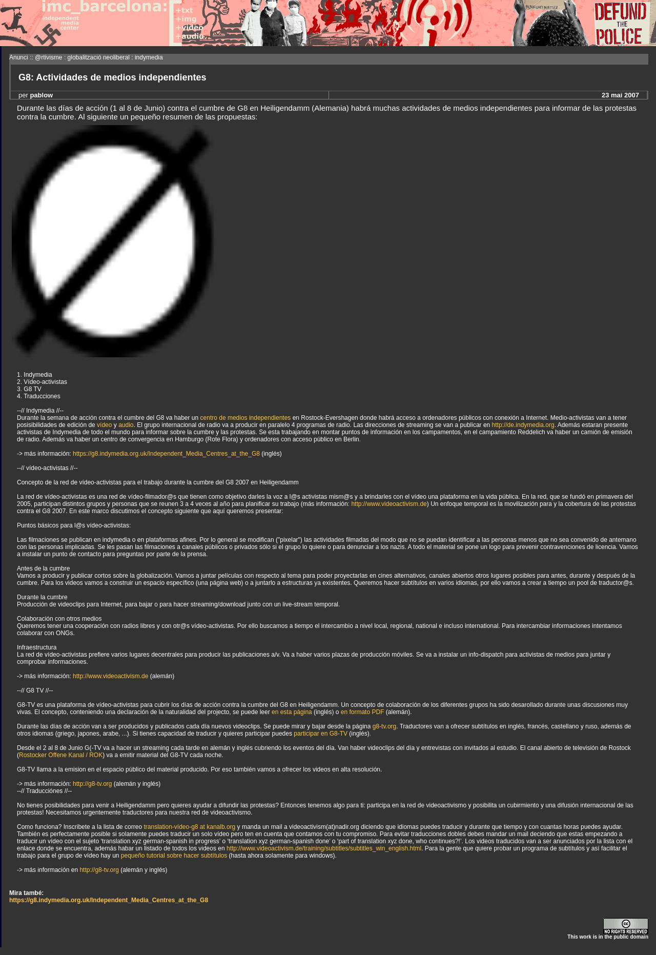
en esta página (292, 712)
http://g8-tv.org (92, 783)
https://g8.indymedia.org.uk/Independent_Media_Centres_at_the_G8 (166, 453)
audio (125, 425)
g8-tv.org (384, 726)
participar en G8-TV (320, 733)
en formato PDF (362, 712)
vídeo (104, 425)
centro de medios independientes (245, 417)
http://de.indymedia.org (523, 425)
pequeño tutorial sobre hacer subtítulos (174, 855)
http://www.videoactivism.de (388, 503)
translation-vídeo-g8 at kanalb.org (189, 826)
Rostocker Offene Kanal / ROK (60, 755)
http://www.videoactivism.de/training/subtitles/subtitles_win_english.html (324, 848)
